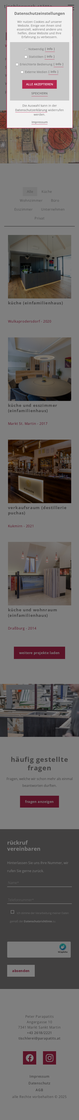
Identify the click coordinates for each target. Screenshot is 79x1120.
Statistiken (36, 56)
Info (50, 49)
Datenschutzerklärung (31, 110)
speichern (39, 93)
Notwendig (36, 49)
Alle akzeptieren (39, 84)
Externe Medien (36, 72)
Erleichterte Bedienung (36, 64)
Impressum (40, 122)
